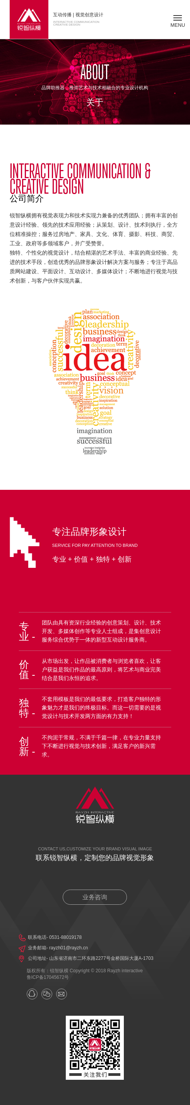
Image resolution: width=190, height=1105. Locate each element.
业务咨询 (94, 897)
